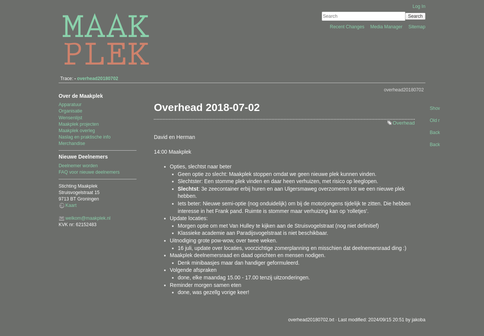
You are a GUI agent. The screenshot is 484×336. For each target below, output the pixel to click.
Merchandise (72, 143)
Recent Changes (348, 26)
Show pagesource (434, 108)
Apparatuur (70, 104)
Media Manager (387, 26)
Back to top (434, 144)
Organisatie (70, 111)
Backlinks (434, 132)
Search (415, 16)
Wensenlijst (70, 117)
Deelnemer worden (78, 165)
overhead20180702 (97, 78)
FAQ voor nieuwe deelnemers (89, 172)
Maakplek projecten (79, 124)
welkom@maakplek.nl (87, 218)
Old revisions (434, 120)
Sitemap (416, 26)
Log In (419, 6)
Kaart (70, 205)
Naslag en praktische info (85, 137)
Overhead (404, 123)
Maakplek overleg (77, 130)
